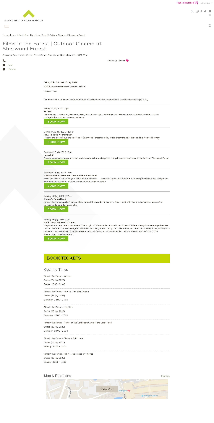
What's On (22, 35)
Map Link (165, 376)
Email (9, 65)
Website (11, 69)
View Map (107, 389)
